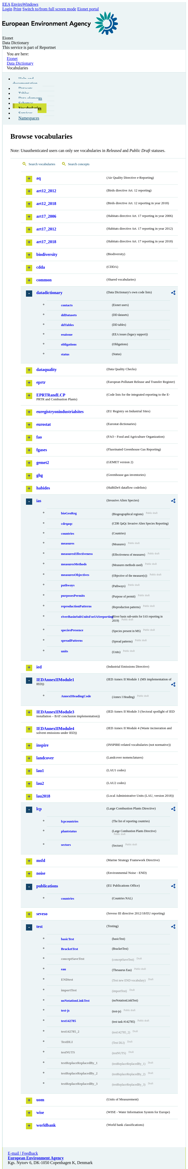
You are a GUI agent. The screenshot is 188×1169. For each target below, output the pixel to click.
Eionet (12, 58)
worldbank (46, 1125)
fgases (41, 450)
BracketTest (69, 949)
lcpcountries (69, 821)
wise (40, 1112)
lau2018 (43, 796)
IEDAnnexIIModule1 (55, 680)
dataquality (46, 369)
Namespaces (28, 118)
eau (63, 969)
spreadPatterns (72, 640)
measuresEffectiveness (77, 554)
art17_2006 (46, 216)
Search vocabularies (42, 164)
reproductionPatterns (76, 606)
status (65, 354)
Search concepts (79, 164)
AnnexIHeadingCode (76, 696)
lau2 (40, 783)
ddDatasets (69, 315)
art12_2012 (46, 191)
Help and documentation (25, 81)
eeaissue (66, 334)
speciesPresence (72, 630)
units (64, 651)
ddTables (67, 325)
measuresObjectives (75, 575)
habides (43, 488)
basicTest (67, 939)
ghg (39, 475)
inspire (42, 745)
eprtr (41, 382)
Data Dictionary (20, 63)
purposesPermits (73, 595)
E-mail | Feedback (23, 1153)
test (39, 926)
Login (7, 9)
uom (40, 1100)
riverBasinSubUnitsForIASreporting (86, 617)
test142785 (68, 1021)
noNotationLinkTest (75, 1000)
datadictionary (49, 292)
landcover (45, 758)
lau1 (40, 770)
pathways (68, 585)
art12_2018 (46, 203)
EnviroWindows (24, 4)
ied (39, 667)
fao (39, 437)
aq (38, 178)
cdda (40, 267)
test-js (65, 1010)
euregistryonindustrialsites (60, 411)
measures (67, 543)
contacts (67, 305)
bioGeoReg (69, 513)
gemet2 (42, 462)
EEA (6, 4)
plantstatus (69, 831)
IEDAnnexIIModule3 (55, 712)
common (44, 280)
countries (67, 533)
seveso (42, 914)
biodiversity (46, 254)
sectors (66, 845)
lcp (39, 809)
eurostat (43, 424)
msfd (40, 860)
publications (47, 886)
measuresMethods (74, 564)
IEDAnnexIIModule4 (55, 728)
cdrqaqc (67, 524)
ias (38, 501)
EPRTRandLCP (50, 395)
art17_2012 (46, 229)
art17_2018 (46, 242)
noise (40, 873)
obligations (69, 344)
